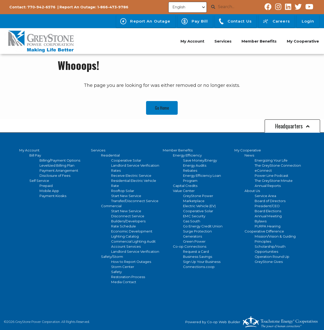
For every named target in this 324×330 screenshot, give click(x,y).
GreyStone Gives (269, 262)
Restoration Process (128, 277)
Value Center (184, 191)
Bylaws (261, 221)
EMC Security (194, 216)
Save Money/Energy (200, 160)
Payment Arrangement (58, 170)
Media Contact (123, 282)
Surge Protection (197, 231)
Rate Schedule (123, 226)
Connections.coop (199, 267)
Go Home (162, 108)
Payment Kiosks (52, 196)
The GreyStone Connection (278, 165)
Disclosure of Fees (54, 175)
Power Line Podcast (271, 175)
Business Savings (197, 257)
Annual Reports (268, 186)
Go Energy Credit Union (202, 226)
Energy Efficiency (187, 155)
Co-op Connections (189, 246)
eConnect (263, 170)
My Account (29, 150)
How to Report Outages (131, 262)
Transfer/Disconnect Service (134, 201)
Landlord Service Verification (135, 165)
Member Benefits (178, 150)
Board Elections (268, 211)
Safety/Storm (112, 257)
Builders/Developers (128, 221)
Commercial (111, 206)
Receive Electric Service (131, 175)
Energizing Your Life (271, 160)
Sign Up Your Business (201, 262)
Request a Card (196, 251)
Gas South (191, 221)
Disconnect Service (127, 216)
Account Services (126, 246)
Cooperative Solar (126, 160)
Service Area (265, 196)
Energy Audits (194, 165)
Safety (116, 272)
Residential (110, 155)
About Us (252, 191)
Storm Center (122, 267)
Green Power (194, 241)
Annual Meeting (268, 216)
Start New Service (126, 196)
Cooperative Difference (264, 231)
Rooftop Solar (122, 191)
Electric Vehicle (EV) (199, 206)
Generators (192, 236)
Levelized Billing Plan (56, 165)
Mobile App (49, 191)
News (249, 155)
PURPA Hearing (267, 226)
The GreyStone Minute (274, 181)
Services (98, 150)
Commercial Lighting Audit (133, 241)
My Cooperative (247, 150)
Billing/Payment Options (59, 160)
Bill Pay (35, 155)
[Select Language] (187, 7)
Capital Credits (185, 186)
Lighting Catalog (125, 236)
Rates (116, 170)
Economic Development (131, 231)
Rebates (190, 170)
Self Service (39, 181)
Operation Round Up (272, 257)
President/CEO (267, 206)
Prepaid (46, 186)
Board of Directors (270, 201)
